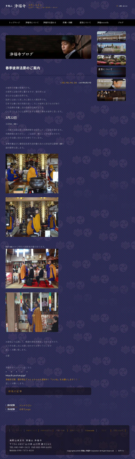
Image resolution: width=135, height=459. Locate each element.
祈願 (71, 83)
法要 (75, 83)
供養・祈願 (67, 22)
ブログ (121, 22)
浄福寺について (32, 22)
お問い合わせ (123, 6)
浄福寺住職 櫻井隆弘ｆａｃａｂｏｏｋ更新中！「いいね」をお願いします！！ (42, 379)
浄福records (103, 22)
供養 (67, 83)
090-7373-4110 (25, 450)
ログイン (121, 451)
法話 (63, 83)
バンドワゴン (25, 405)
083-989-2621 (22, 447)
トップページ (14, 22)
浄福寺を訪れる (49, 22)
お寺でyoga (24, 409)
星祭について (85, 22)
